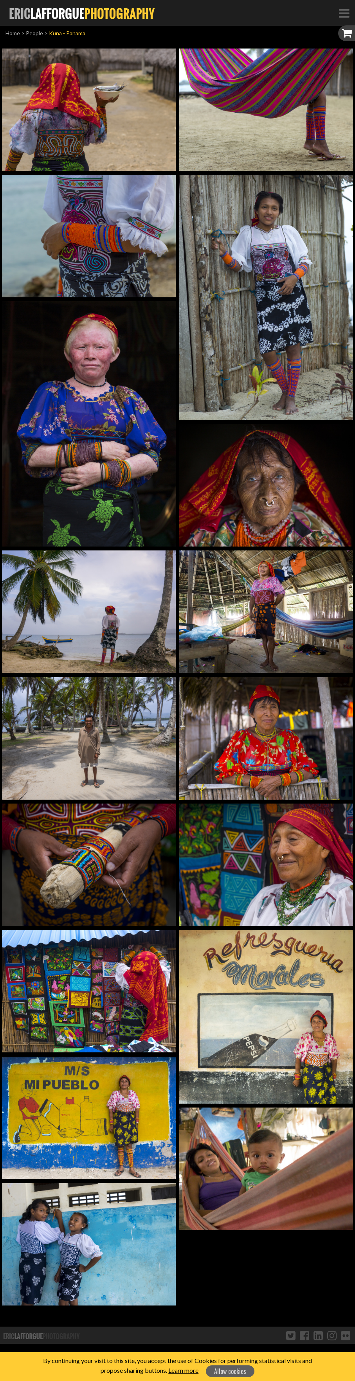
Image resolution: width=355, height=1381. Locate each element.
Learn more (183, 1370)
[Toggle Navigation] (344, 13)
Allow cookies (230, 1371)
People (34, 33)
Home (12, 33)
